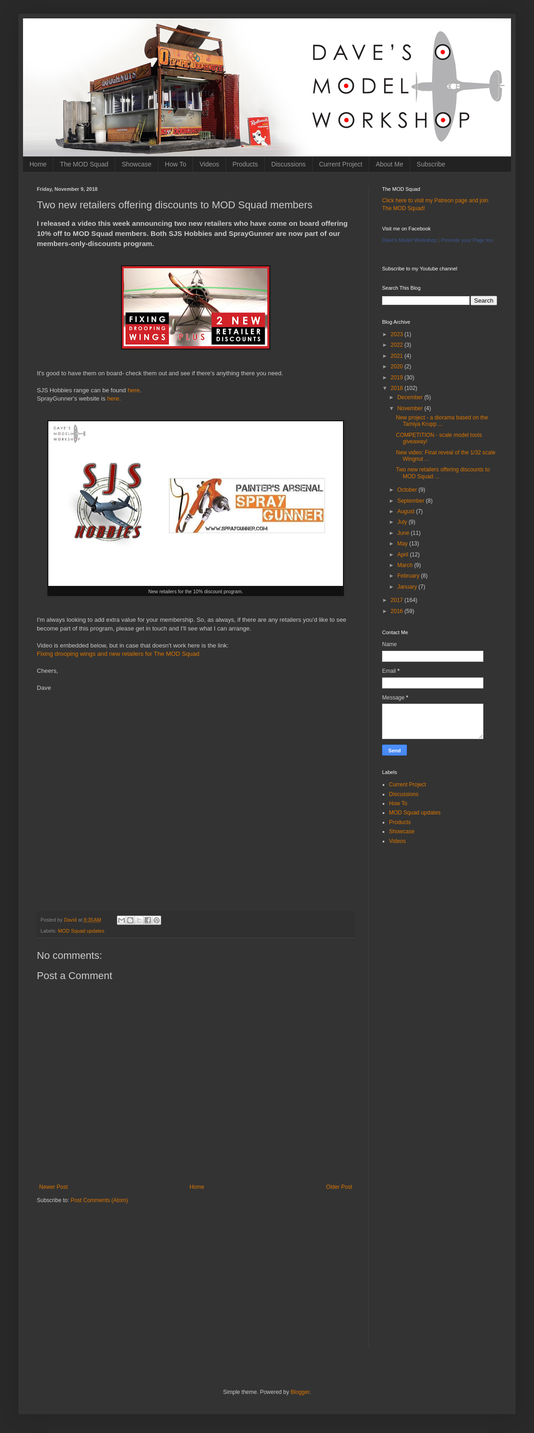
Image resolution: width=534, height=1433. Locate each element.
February (409, 576)
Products (245, 164)
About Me (389, 164)
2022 (398, 345)
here (133, 390)
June (404, 533)
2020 (398, 366)
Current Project (340, 164)
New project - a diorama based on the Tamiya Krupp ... (442, 420)
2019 (398, 377)
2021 (398, 356)
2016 (398, 611)
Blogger (299, 1392)
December (410, 397)
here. (114, 398)
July (403, 522)
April (403, 554)
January (407, 587)
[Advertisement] (195, 1282)
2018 (398, 388)
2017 (398, 600)
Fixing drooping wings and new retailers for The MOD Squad (118, 653)
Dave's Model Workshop (409, 240)
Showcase (136, 164)
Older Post (339, 1187)
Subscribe (431, 164)
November (410, 408)
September (411, 501)
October (407, 490)
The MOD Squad (84, 164)
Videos (209, 164)
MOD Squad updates (81, 931)
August (406, 511)
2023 (398, 334)
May (403, 543)
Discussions (288, 164)
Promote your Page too (467, 240)
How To (175, 164)
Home (37, 164)
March (405, 565)
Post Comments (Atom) (99, 1200)
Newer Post (53, 1187)
